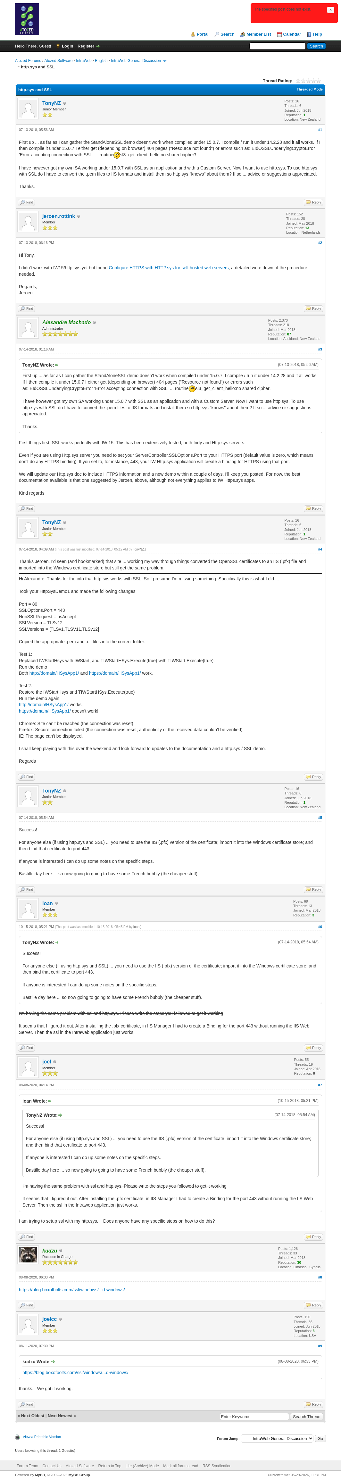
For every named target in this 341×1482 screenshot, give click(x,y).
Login (67, 46)
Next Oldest (32, 1415)
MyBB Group (79, 1475)
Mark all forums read (180, 1466)
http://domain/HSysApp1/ (54, 673)
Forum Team (27, 1466)
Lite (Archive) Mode (142, 1466)
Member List (258, 34)
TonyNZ (51, 103)
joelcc (49, 1319)
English (101, 60)
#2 (320, 243)
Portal (203, 34)
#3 (320, 349)
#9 (320, 1346)
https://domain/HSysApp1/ (115, 673)
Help (317, 34)
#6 (320, 927)
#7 (320, 1085)
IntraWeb (83, 60)
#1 (320, 130)
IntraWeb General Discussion (136, 60)
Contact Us (51, 1466)
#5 (320, 817)
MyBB (40, 1475)
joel (46, 1061)
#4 (320, 549)
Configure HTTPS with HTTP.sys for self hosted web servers (169, 267)
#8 (320, 1277)
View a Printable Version (42, 1437)
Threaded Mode (310, 89)
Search (227, 34)
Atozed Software (58, 60)
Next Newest (60, 1415)
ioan (47, 903)
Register (86, 46)
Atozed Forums (28, 60)
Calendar (292, 34)
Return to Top (109, 1466)
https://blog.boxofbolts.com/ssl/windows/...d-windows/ (72, 1289)
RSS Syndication (217, 1466)
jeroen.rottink (58, 216)
